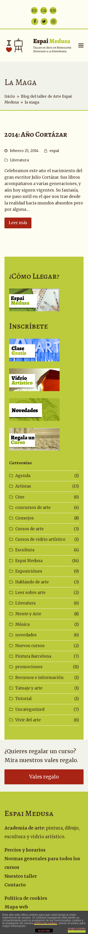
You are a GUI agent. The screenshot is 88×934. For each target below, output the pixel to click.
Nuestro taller (20, 876)
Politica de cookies (25, 898)
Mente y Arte (28, 613)
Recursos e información (39, 677)
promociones (28, 666)
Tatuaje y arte (28, 688)
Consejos (24, 518)
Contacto (15, 885)
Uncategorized (29, 709)
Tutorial (23, 698)
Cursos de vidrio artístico (40, 539)
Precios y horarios (25, 850)
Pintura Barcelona (33, 656)
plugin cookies (77, 928)
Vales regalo (44, 777)
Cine (19, 497)
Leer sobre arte (30, 592)
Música (22, 624)
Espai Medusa (28, 560)
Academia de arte (24, 828)
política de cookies (45, 923)
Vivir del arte (28, 720)
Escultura (24, 549)
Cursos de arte (29, 528)
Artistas (23, 486)
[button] (81, 45)
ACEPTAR (44, 930)
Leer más (18, 222)
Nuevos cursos (30, 645)
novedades (26, 634)
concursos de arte (33, 507)
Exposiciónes (28, 571)
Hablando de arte (32, 582)
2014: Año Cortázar (35, 134)
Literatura (19, 160)
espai (54, 150)
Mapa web (16, 907)
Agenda (22, 475)
